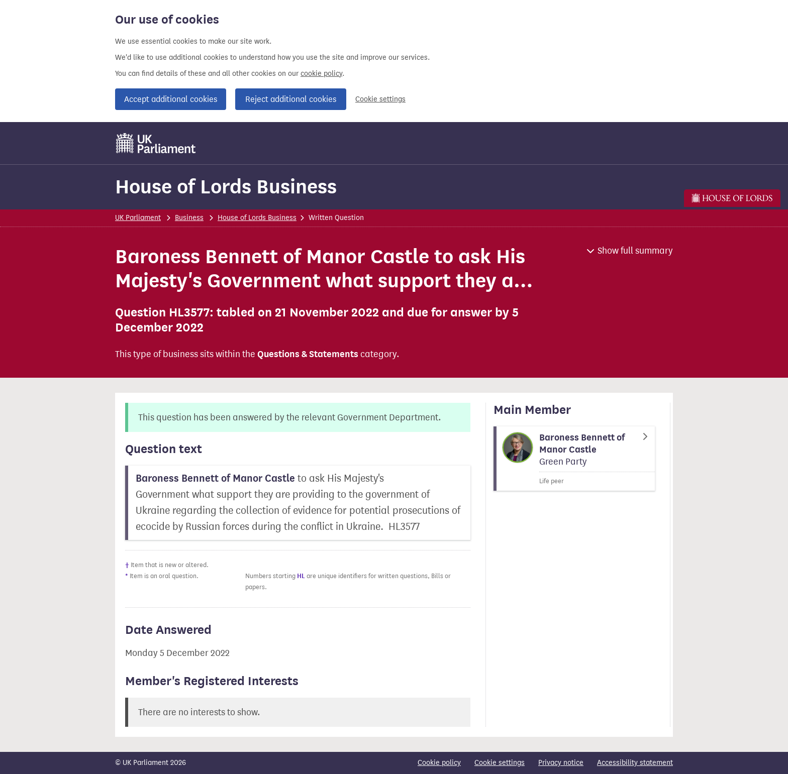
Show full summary (635, 250)
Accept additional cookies (170, 99)
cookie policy (321, 73)
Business (189, 217)
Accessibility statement (635, 762)
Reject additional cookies (290, 99)
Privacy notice (560, 762)
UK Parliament (138, 217)
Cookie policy (439, 762)
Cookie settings (380, 99)
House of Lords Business (226, 186)
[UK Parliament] (156, 143)
